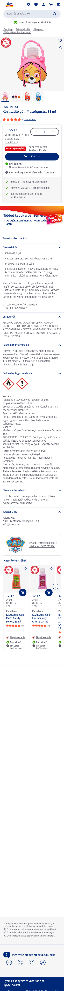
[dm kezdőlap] (9, 4)
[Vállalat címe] (32, 512)
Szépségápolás (23, 29)
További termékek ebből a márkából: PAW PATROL (31, 545)
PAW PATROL (10, 107)
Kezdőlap (7, 29)
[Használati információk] (32, 345)
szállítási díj (11, 142)
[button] (58, 5)
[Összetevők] (32, 317)
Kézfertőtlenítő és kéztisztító (17, 32)
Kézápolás (38, 29)
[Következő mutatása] (55, 586)
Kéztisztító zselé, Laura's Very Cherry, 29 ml (41, 618)
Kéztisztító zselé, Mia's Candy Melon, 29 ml (15, 618)
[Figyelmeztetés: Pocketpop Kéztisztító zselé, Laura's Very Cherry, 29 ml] (41, 637)
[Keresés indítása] (54, 14)
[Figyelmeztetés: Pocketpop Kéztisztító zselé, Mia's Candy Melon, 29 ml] (15, 637)
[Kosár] (51, 5)
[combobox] (32, 14)
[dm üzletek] (28, 5)
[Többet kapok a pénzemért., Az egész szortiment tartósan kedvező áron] (32, 219)
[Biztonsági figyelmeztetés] (32, 373)
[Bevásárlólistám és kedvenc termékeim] (36, 5)
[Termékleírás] (32, 247)
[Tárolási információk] (32, 490)
